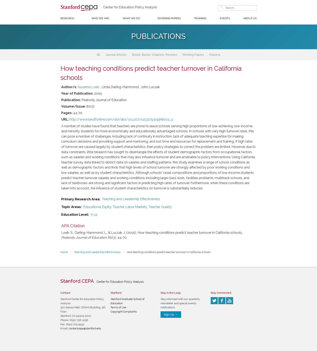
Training (200, 18)
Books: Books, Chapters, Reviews (154, 54)
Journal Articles (116, 54)
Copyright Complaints (124, 311)
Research (67, 18)
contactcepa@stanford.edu (85, 328)
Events (225, 18)
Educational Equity (97, 207)
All (98, 54)
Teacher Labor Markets (130, 207)
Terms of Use (118, 307)
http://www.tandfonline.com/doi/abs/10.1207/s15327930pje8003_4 (121, 119)
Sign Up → (171, 314)
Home (64, 252)
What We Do (131, 18)
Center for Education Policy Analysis (130, 7)
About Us (250, 18)
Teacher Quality (160, 207)
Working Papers (169, 18)
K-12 (94, 215)
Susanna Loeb (88, 87)
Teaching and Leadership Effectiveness (131, 199)
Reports (214, 54)
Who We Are (100, 18)
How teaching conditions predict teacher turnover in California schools (168, 252)
